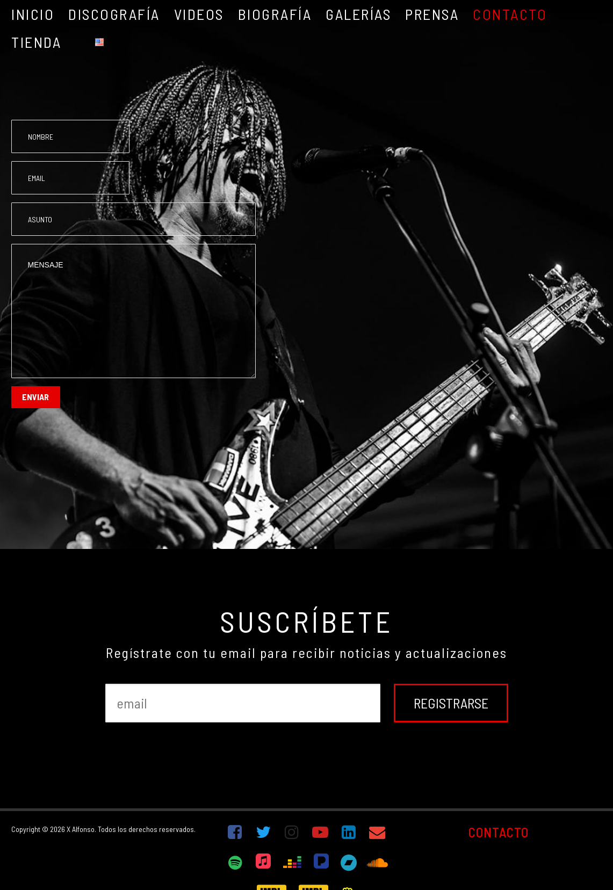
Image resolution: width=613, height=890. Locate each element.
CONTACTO (498, 832)
